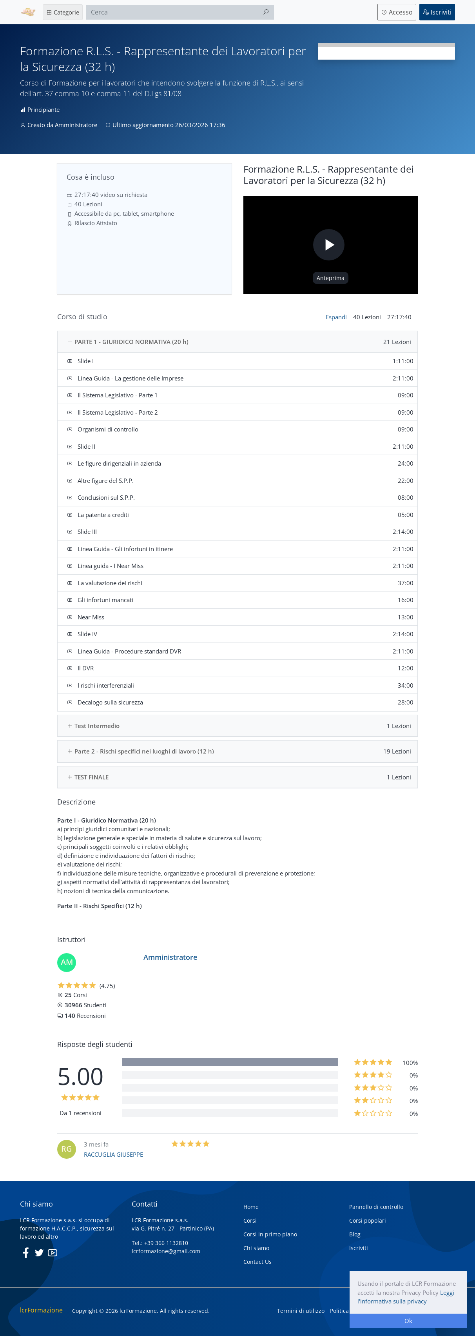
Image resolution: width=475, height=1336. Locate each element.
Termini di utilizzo (301, 1310)
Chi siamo (256, 1248)
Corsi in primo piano (270, 1234)
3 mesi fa (96, 1144)
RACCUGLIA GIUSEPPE (113, 1154)
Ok (408, 1321)
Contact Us (257, 1261)
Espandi (336, 317)
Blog (355, 1234)
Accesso (397, 12)
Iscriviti (437, 12)
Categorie (62, 12)
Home (251, 1206)
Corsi (250, 1220)
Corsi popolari (367, 1220)
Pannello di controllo (376, 1206)
